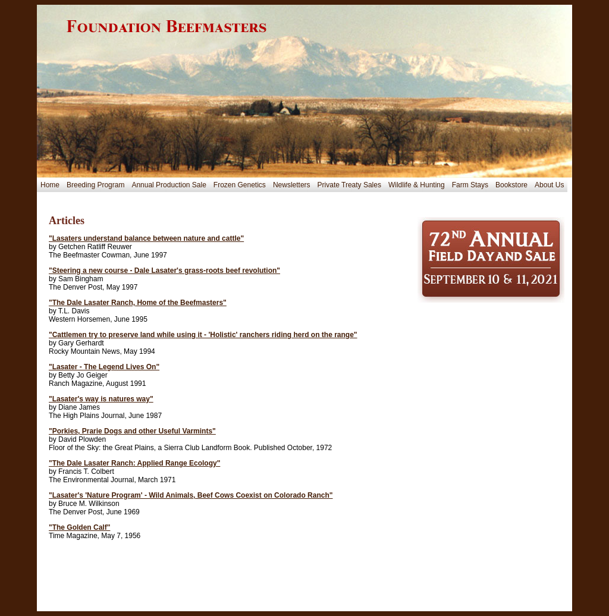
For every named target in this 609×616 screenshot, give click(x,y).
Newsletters (291, 185)
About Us (549, 185)
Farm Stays (470, 185)
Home (49, 185)
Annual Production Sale (168, 185)
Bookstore (511, 185)
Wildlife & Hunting (416, 185)
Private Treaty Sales (349, 185)
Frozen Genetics (240, 185)
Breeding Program (95, 185)
